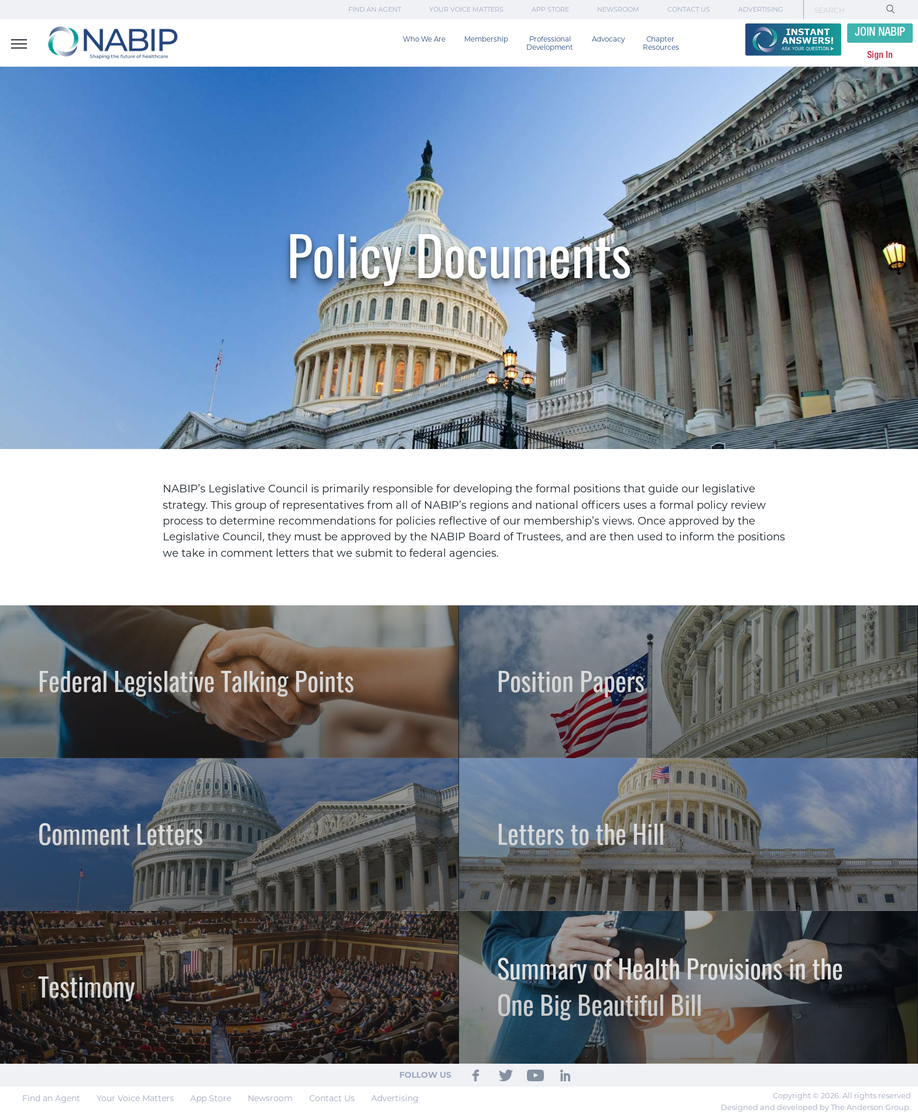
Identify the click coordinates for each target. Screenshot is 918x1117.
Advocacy (608, 39)
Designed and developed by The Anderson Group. (816, 1107)
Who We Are (424, 39)
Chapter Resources (661, 43)
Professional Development (549, 43)
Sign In (880, 55)
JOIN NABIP (880, 33)
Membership (486, 39)
